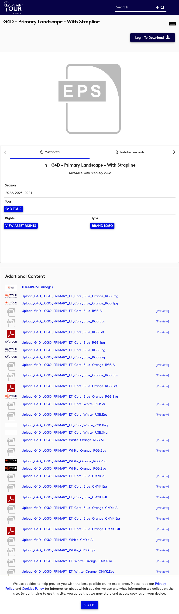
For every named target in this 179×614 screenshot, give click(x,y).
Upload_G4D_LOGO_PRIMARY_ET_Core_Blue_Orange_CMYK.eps (71, 519)
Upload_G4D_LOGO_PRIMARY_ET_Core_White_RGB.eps (64, 415)
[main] (89, 303)
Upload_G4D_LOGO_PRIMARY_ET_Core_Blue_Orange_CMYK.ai (70, 508)
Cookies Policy (33, 589)
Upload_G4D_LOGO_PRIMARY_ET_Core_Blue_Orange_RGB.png (70, 296)
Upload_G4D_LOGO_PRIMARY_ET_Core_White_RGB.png (65, 425)
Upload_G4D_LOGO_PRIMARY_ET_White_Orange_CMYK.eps (68, 572)
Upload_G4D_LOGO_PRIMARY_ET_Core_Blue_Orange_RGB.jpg (70, 303)
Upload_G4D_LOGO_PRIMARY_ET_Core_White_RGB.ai (63, 404)
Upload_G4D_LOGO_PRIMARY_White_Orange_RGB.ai (63, 440)
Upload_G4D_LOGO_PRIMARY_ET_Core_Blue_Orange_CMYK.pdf (71, 529)
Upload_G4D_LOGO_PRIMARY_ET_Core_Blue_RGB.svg (63, 357)
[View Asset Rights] (21, 226)
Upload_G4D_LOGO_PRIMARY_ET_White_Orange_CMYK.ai (67, 561)
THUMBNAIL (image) (37, 287)
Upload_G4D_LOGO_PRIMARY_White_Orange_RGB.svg (64, 469)
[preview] (162, 311)
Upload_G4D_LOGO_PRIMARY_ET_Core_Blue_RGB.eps (63, 321)
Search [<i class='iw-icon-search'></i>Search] (163, 7)
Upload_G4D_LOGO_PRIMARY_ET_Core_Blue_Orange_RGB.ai (69, 365)
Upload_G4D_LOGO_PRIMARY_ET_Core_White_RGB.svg (64, 433)
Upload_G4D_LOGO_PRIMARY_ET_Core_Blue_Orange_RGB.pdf (69, 386)
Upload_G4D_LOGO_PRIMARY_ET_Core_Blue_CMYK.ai (63, 476)
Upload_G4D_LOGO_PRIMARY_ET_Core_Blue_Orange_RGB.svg (70, 397)
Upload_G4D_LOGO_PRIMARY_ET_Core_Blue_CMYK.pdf (64, 497)
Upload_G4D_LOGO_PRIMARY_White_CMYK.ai (57, 540)
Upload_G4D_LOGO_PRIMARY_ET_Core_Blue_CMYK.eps (64, 487)
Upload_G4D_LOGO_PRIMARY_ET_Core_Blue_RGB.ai (62, 311)
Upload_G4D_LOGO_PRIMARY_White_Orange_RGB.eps (64, 451)
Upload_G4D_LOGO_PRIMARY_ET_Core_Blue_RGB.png (63, 350)
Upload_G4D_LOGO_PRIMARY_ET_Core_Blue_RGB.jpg (63, 343)
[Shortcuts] (172, 24)
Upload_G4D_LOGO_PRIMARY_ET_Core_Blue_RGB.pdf (63, 332)
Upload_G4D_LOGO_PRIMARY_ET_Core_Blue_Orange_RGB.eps (70, 375)
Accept (89, 605)
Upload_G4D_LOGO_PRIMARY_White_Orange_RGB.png (64, 461)
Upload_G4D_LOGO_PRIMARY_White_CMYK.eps (59, 550)
